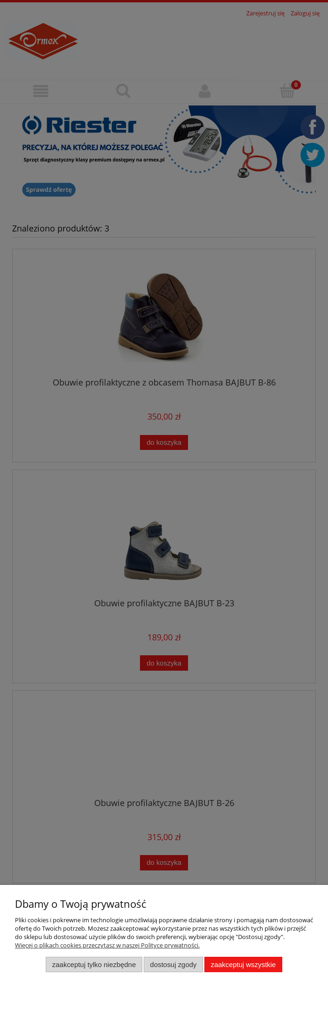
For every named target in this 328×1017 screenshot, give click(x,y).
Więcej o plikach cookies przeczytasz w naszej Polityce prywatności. (107, 945)
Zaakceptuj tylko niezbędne (94, 964)
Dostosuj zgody (173, 964)
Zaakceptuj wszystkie (243, 964)
